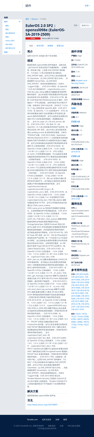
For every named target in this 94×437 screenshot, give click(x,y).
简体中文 (85, 25)
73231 (73, 327)
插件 (28, 6)
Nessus (35, 19)
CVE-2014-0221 (77, 277)
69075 (80, 319)
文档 (57, 419)
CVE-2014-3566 (80, 286)
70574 (86, 322)
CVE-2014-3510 (77, 285)
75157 (73, 316)
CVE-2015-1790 (82, 298)
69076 (86, 319)
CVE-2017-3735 (77, 309)
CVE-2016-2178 (80, 302)
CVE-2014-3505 (80, 278)
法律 (61, 426)
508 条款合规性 (74, 426)
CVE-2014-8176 (79, 150)
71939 (73, 324)
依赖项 (50, 45)
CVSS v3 (75, 156)
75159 (80, 316)
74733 (84, 314)
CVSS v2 (75, 121)
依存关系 (40, 45)
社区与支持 (46, 419)
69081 (73, 322)
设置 (87, 5)
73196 (80, 324)
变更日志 (60, 45)
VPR (73, 108)
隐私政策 (51, 426)
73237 (78, 314)
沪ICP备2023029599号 (47, 428)
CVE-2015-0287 (77, 293)
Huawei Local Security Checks (79, 81)
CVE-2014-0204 (82, 274)
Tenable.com (32, 419)
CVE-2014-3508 (82, 282)
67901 (73, 319)
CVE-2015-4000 (77, 301)
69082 (80, 322)
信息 (31, 45)
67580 (86, 316)
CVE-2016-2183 (79, 197)
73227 (86, 324)
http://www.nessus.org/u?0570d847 (42, 404)
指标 (12, 52)
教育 (65, 419)
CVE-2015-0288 (80, 294)
